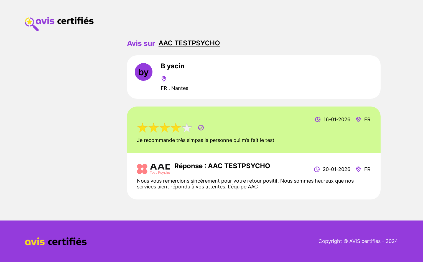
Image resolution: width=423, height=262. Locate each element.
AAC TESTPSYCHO (189, 43)
